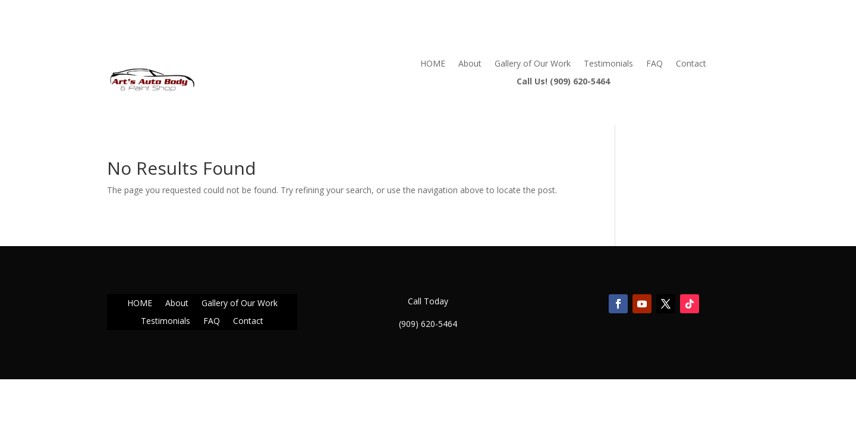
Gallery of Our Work (533, 64)
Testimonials (608, 64)
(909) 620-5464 (428, 323)
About (470, 64)
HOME (432, 64)
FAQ (654, 64)
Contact (691, 64)
